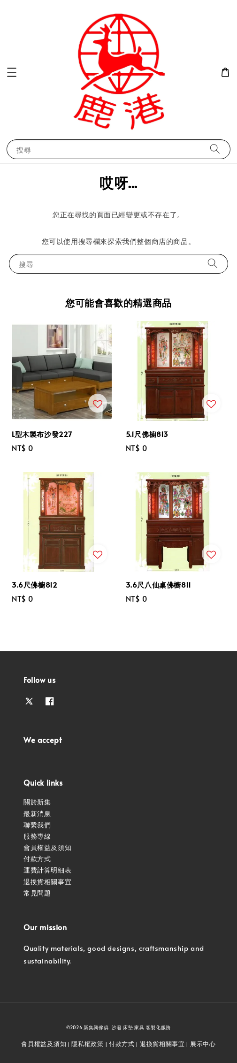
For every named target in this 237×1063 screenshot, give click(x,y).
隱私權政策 (87, 1044)
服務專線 (37, 836)
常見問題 (37, 892)
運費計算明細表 (47, 869)
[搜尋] (215, 149)
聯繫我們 (37, 824)
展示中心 (203, 1044)
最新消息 (37, 813)
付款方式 (37, 858)
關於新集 (37, 801)
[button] (11, 72)
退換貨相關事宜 (47, 881)
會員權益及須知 (47, 847)
